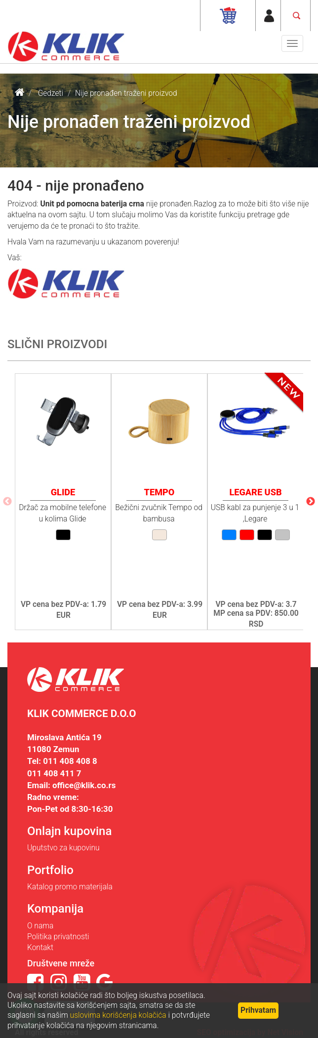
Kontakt (40, 947)
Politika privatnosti (58, 936)
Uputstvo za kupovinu (63, 847)
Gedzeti (50, 93)
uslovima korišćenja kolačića (118, 1015)
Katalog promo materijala (70, 886)
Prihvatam (258, 1010)
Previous (7, 502)
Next (311, 502)
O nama (40, 925)
